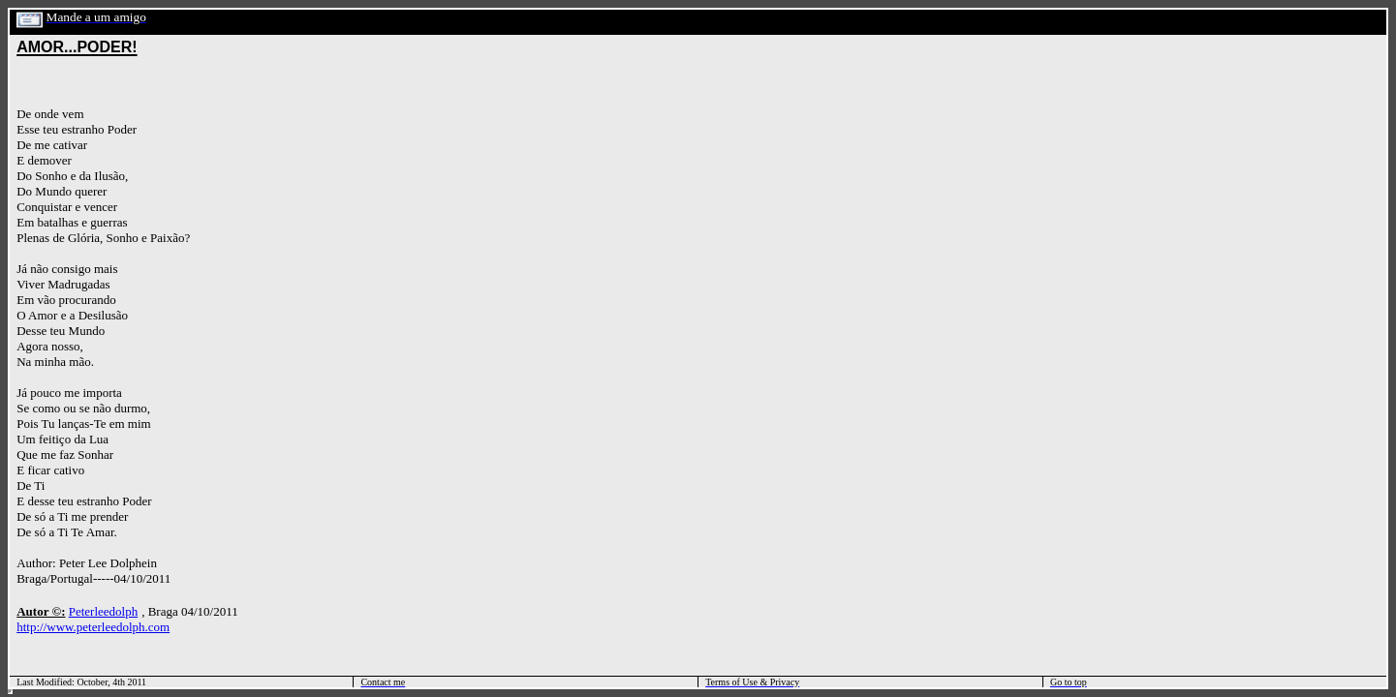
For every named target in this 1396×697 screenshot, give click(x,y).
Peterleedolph (103, 611)
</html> (10, 691)
